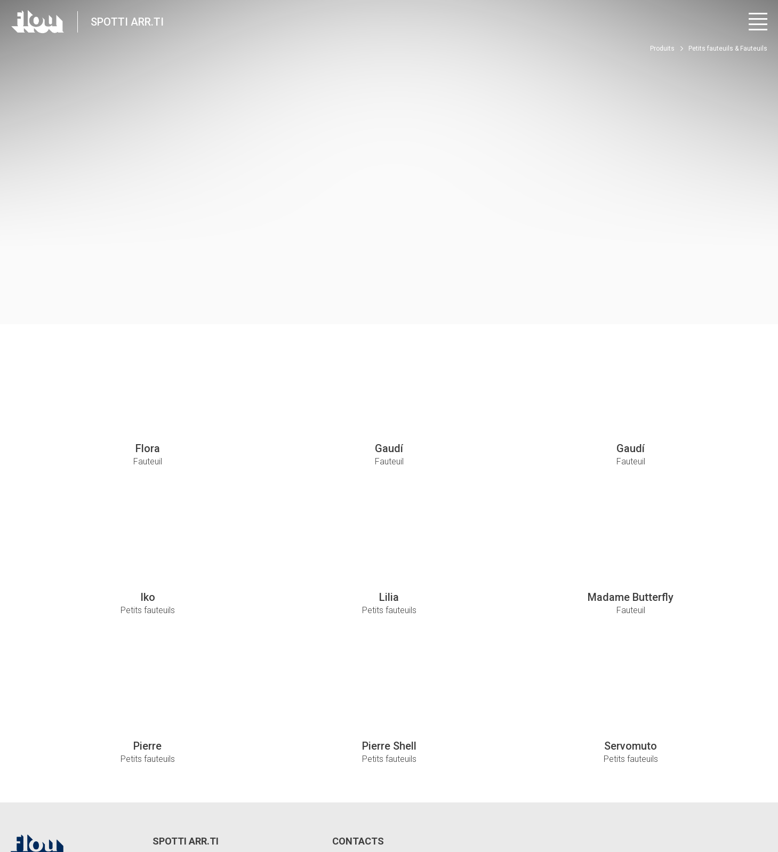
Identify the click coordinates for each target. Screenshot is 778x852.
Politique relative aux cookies (294, 804)
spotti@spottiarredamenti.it (392, 756)
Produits (662, 48)
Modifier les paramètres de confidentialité (177, 804)
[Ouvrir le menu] (758, 22)
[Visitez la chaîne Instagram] (701, 809)
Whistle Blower (372, 804)
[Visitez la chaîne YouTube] (731, 809)
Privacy (92, 804)
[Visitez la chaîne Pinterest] (760, 809)
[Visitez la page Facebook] (671, 809)
